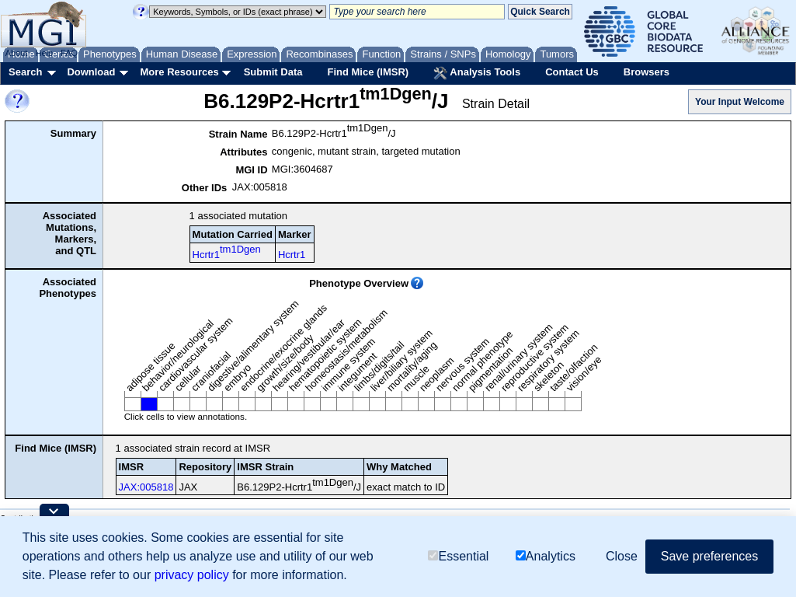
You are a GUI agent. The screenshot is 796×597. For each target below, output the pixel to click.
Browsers (646, 72)
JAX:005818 (146, 487)
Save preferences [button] (709, 556)
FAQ (69, 53)
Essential (458, 556)
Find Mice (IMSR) (367, 72)
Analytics (545, 556)
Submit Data (273, 72)
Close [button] (622, 556)
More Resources (179, 72)
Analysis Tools (476, 73)
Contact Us (572, 72)
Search (25, 72)
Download (91, 72)
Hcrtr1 (227, 251)
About (16, 53)
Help (44, 53)
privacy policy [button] (192, 574)
